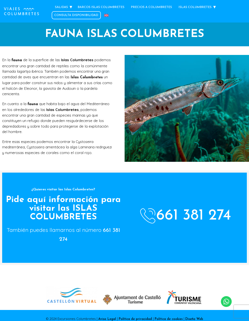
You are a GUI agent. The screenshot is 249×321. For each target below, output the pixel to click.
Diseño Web (194, 319)
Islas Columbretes (195, 7)
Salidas (61, 7)
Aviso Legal (107, 319)
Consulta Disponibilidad (76, 15)
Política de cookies (169, 319)
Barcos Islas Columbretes (101, 7)
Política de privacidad (136, 319)
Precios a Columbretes (151, 7)
